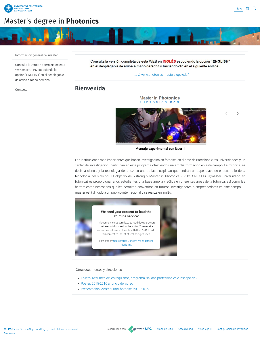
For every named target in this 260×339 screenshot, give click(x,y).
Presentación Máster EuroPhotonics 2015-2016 (115, 289)
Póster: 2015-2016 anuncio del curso (107, 283)
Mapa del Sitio (165, 329)
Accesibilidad (185, 329)
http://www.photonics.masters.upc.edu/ (160, 74)
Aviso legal (204, 329)
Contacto (21, 89)
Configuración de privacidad (232, 329)
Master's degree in (51, 21)
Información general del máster (36, 55)
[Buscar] (254, 8)
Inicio (238, 8)
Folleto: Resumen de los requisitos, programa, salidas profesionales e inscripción (138, 278)
